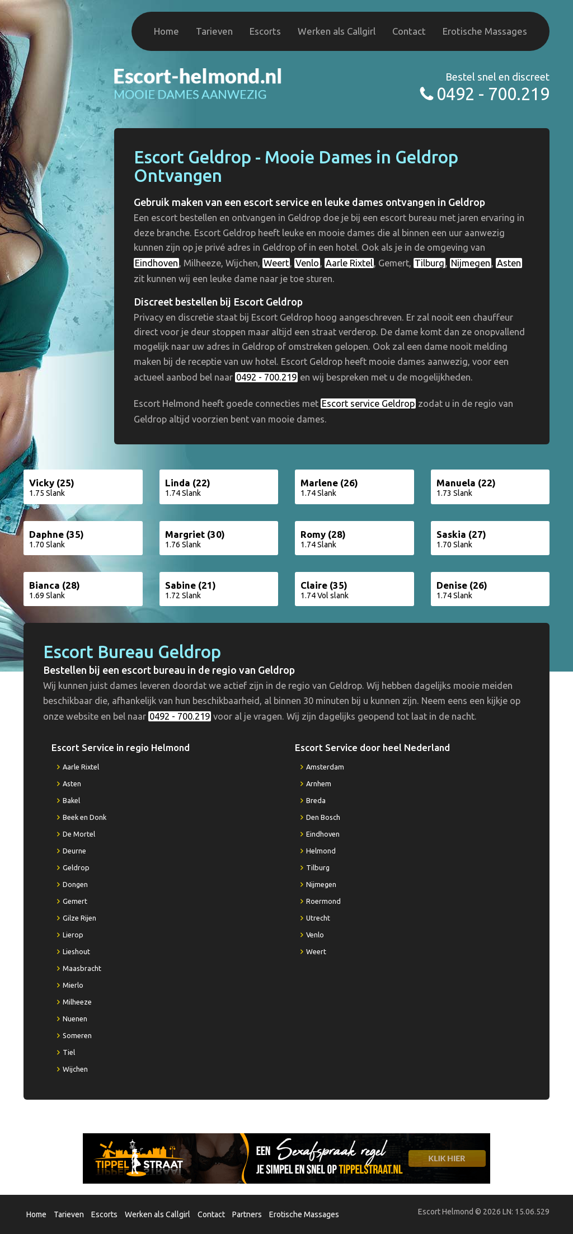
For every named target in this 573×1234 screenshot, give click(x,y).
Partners (247, 1214)
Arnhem (318, 783)
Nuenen (75, 1018)
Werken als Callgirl (336, 31)
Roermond (323, 901)
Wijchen (75, 1069)
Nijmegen (470, 263)
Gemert (75, 901)
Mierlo (73, 985)
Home (166, 31)
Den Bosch (323, 817)
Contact (409, 31)
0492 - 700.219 (492, 94)
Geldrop (76, 867)
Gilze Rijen (79, 918)
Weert (276, 263)
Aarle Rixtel (349, 263)
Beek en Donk (84, 817)
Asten (509, 263)
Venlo (307, 263)
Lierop (73, 935)
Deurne (74, 851)
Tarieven (214, 31)
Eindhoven (156, 263)
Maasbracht (82, 968)
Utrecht (318, 918)
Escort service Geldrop (368, 403)
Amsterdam (325, 767)
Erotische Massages (485, 31)
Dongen (75, 884)
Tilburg (429, 263)
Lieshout (76, 951)
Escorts (265, 31)
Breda (316, 800)
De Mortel (79, 834)
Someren (77, 1035)
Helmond (321, 851)
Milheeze (77, 1002)
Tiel (69, 1052)
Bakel (71, 800)
